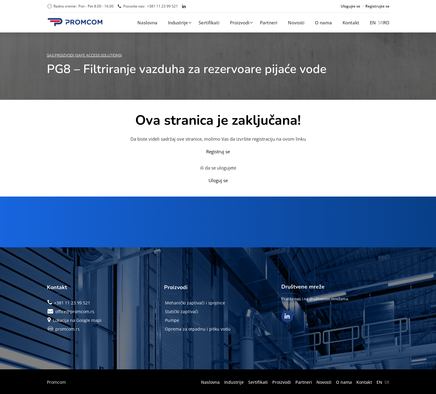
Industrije (178, 23)
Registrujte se (377, 6)
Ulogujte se (350, 6)
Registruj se (218, 151)
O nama (323, 23)
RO (386, 23)
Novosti (296, 23)
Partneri (268, 23)
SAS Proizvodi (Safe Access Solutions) (84, 55)
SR (380, 23)
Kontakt (351, 23)
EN (373, 23)
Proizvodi (239, 23)
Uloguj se (218, 180)
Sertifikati (209, 23)
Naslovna (147, 23)
